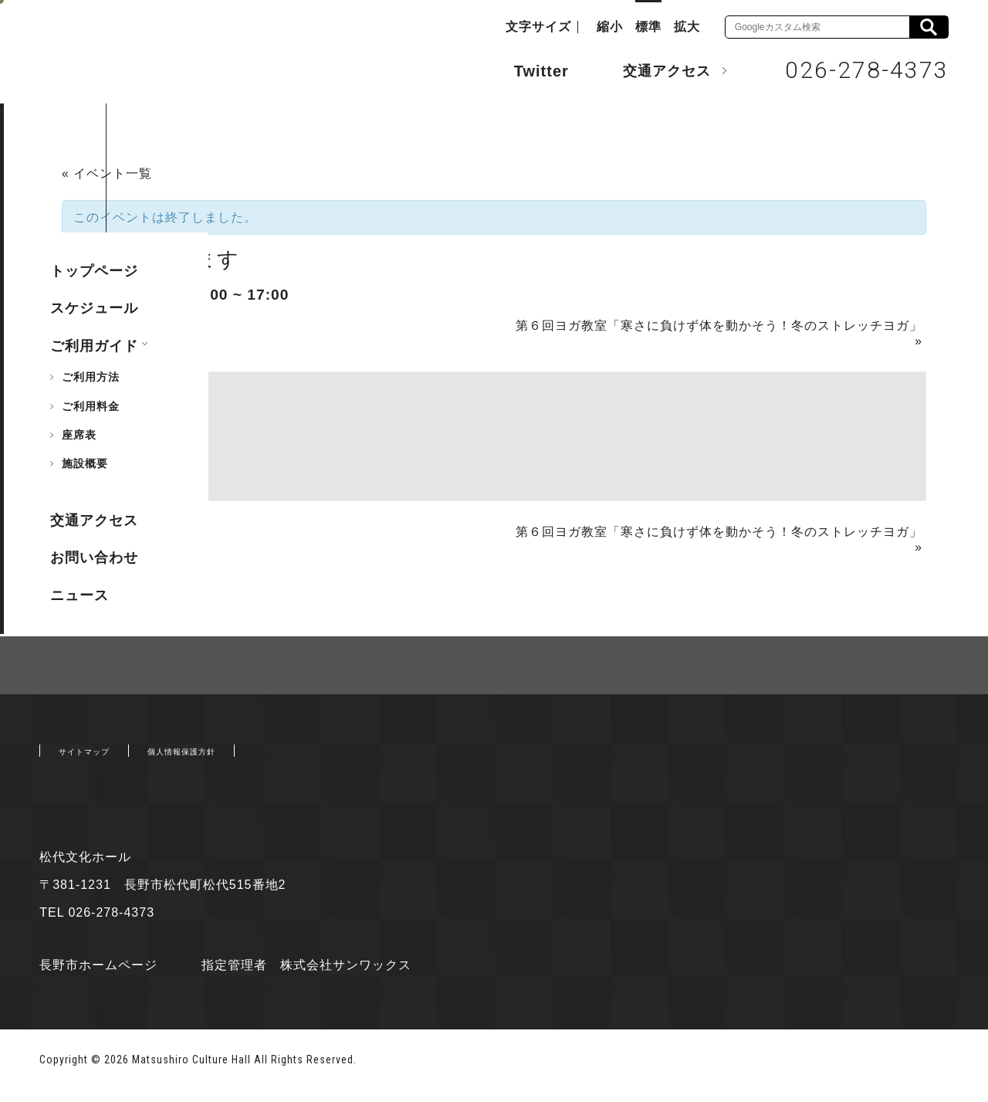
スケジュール (94, 308)
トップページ (94, 271)
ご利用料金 (91, 406)
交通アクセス (655, 70)
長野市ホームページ (98, 975)
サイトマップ (98, 758)
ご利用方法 (91, 377)
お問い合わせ (94, 557)
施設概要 (85, 463)
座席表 (79, 435)
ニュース (79, 595)
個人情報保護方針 (227, 758)
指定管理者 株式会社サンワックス (320, 975)
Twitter (526, 69)
